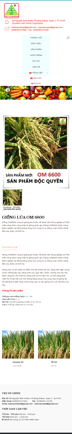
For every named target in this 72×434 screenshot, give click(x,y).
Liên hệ (36, 67)
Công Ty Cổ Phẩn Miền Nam (26, 419)
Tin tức (36, 61)
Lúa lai (53, 366)
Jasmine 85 (18, 362)
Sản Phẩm (36, 49)
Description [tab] (9, 247)
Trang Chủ (36, 37)
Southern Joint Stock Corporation (27, 23)
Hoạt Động (36, 55)
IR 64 (54, 362)
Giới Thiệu (36, 43)
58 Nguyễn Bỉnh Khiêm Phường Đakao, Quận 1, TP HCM (38, 20)
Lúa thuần (17, 366)
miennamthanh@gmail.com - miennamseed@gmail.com (36, 27)
